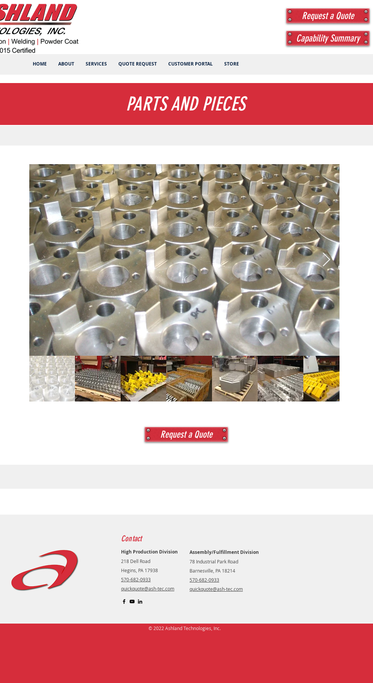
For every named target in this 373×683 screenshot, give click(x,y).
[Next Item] (326, 260)
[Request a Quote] (328, 15)
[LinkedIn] (140, 601)
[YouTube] (132, 601)
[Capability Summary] (328, 38)
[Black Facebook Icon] (124, 601)
